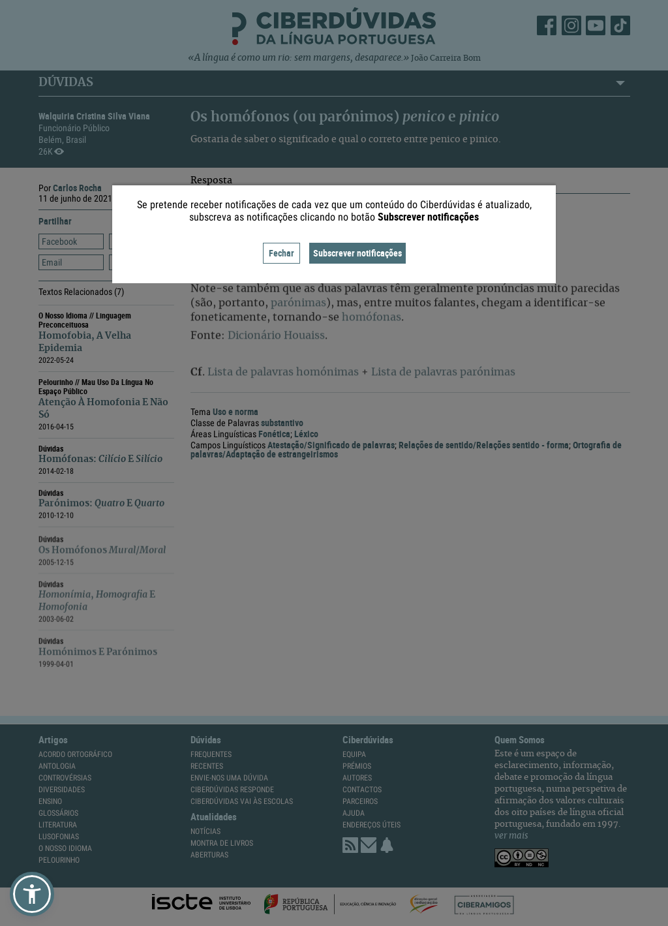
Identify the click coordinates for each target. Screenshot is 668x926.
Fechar (281, 253)
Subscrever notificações (357, 253)
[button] (32, 894)
